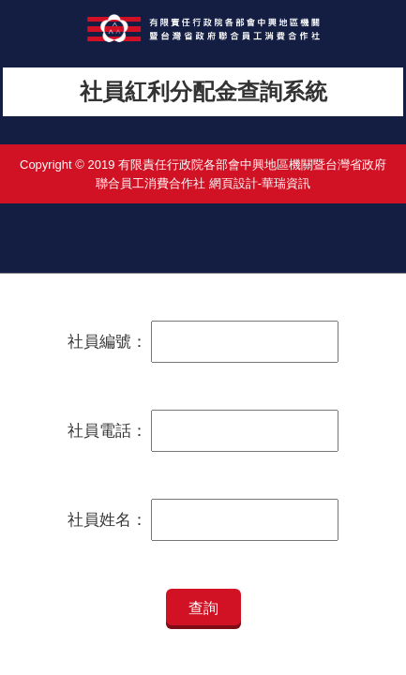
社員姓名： (107, 520)
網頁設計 (233, 183)
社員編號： (107, 342)
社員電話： (107, 431)
